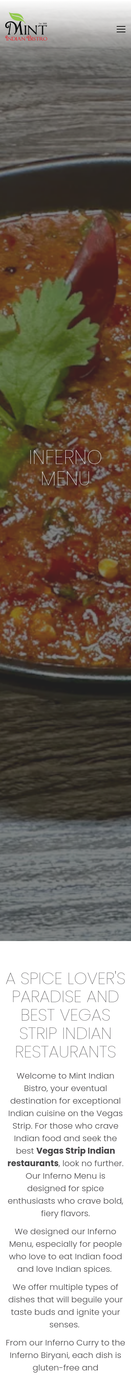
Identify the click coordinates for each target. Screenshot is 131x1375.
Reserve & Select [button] (65, 1365)
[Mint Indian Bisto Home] (26, 26)
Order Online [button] (65, 1348)
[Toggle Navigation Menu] (121, 29)
